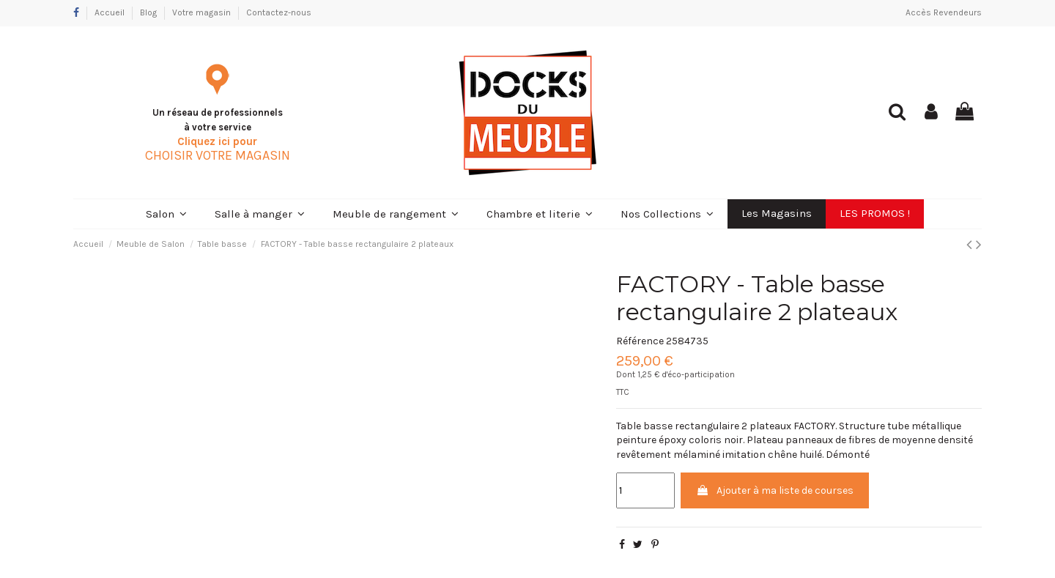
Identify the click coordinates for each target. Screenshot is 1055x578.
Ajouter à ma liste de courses (775, 490)
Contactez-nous (278, 12)
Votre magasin (202, 12)
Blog (149, 12)
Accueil (111, 12)
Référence (640, 341)
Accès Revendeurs (944, 12)
